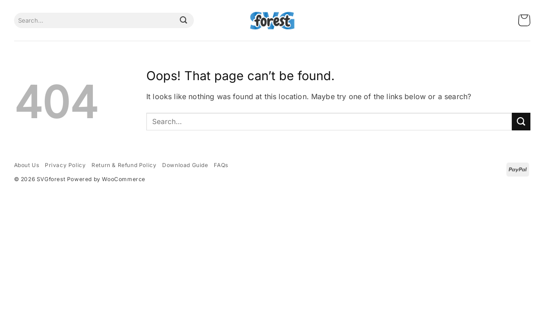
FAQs (221, 165)
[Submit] (183, 20)
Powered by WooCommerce (106, 179)
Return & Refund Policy (123, 165)
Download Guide (185, 165)
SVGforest (51, 179)
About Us (26, 165)
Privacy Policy (65, 165)
